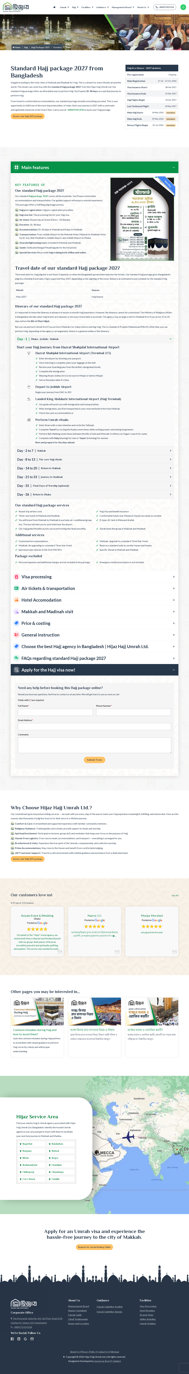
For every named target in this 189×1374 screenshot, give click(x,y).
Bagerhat (27, 1144)
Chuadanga (58, 1172)
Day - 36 (34, 494)
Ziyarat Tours (146, 1315)
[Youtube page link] (32, 1339)
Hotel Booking (147, 1310)
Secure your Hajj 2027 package (27, 116)
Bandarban (57, 1144)
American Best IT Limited (107, 1361)
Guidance (101, 7)
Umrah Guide (75, 1315)
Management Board (121, 7)
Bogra (55, 1158)
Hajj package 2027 (38, 196)
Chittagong (28, 1172)
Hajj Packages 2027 (40, 47)
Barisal (55, 1151)
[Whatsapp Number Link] (183, 7)
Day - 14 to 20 (39, 468)
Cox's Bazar (28, 1179)
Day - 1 (37, 339)
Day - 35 (43, 486)
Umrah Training (148, 1323)
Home (54, 7)
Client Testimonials (78, 1319)
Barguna (27, 1151)
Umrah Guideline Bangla (109, 1312)
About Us (141, 7)
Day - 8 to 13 (39, 459)
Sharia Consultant (77, 1310)
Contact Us (103, 1352)
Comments (23, 734)
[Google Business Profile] (25, 1339)
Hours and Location (78, 1323)
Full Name (23, 705)
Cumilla (55, 1179)
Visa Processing (148, 1306)
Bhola (25, 1158)
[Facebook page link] (12, 1339)
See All (175, 895)
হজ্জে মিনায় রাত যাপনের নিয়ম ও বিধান (92, 1030)
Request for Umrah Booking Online (94, 1247)
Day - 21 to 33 (40, 477)
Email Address (25, 720)
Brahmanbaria (29, 1165)
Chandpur (57, 1165)
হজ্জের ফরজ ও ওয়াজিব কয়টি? (145, 1030)
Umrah (63, 7)
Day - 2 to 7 (31, 451)
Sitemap (114, 1352)
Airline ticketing (148, 1319)
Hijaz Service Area (37, 1116)
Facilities (86, 7)
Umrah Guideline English (110, 1307)
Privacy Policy (88, 1352)
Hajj (74, 7)
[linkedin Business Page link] (18, 1339)
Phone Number (104, 705)
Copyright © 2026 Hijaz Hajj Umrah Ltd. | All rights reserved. (96, 1356)
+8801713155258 (165, 7)
